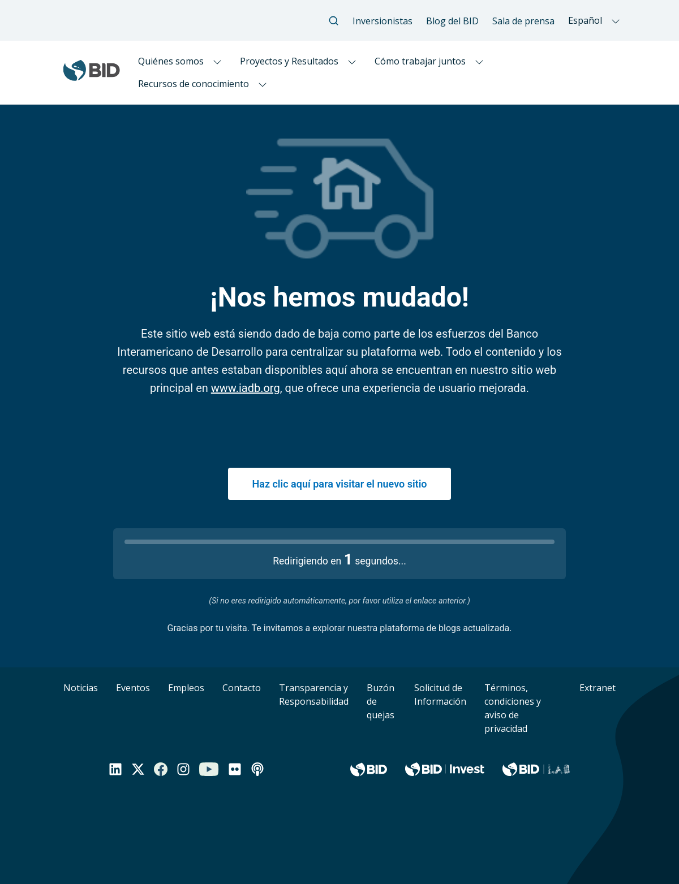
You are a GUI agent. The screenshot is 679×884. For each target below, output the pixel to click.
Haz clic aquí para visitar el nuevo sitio (339, 484)
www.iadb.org (245, 388)
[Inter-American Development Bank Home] (91, 76)
